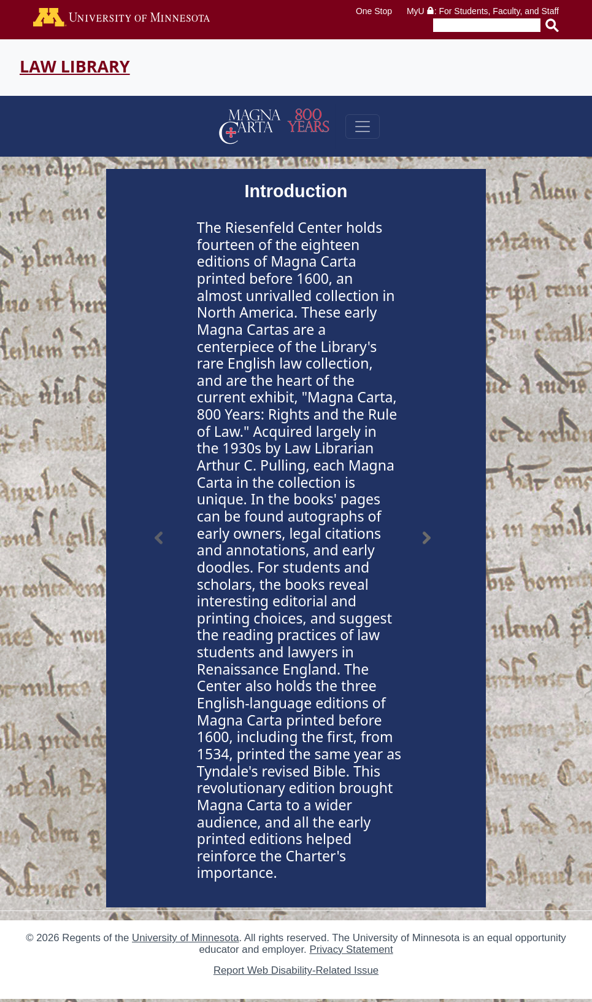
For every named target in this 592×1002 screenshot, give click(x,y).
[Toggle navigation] (362, 126)
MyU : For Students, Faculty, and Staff (483, 11)
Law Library (75, 66)
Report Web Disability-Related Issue (296, 970)
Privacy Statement (351, 949)
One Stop (374, 11)
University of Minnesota (185, 938)
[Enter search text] (486, 25)
